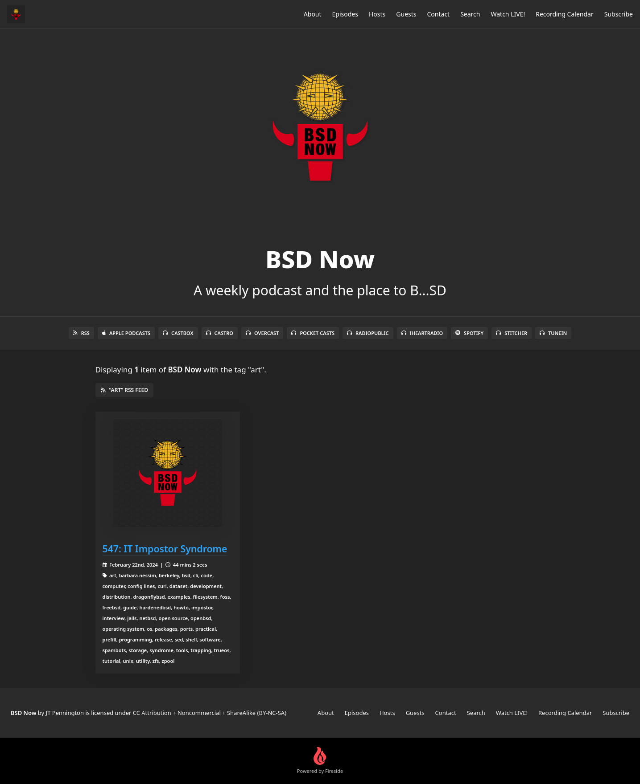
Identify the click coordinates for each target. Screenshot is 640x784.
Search (470, 14)
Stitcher (511, 333)
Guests (406, 14)
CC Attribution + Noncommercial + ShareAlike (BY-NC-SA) (209, 713)
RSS (81, 333)
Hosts (377, 14)
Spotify (469, 333)
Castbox (178, 333)
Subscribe (618, 14)
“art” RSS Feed (124, 390)
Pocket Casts (312, 333)
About (313, 14)
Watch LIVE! (508, 14)
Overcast (262, 333)
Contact (438, 14)
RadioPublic (368, 333)
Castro (219, 333)
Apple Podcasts (126, 333)
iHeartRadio (422, 333)
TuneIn (553, 333)
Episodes (345, 14)
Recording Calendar (565, 14)
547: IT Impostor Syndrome (165, 548)
